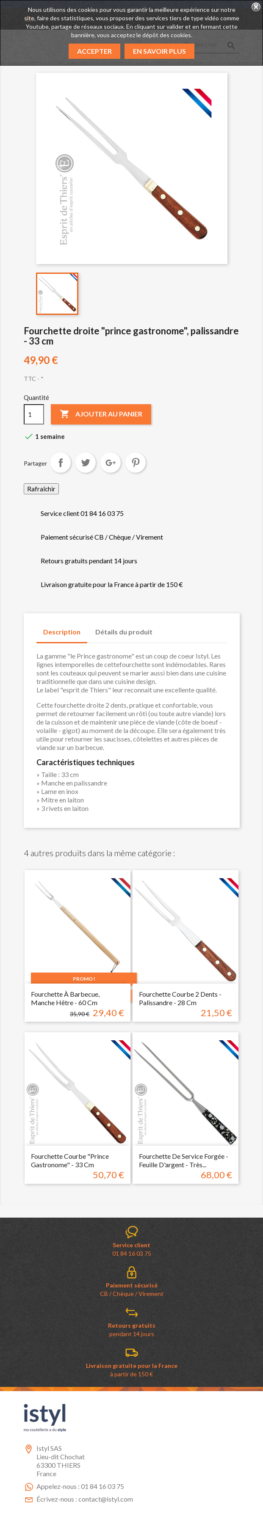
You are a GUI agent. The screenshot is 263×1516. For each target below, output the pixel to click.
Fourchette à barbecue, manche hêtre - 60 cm (65, 998)
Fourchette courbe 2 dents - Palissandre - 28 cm (180, 998)
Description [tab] (61, 632)
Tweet (85, 462)
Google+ (110, 462)
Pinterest (135, 462)
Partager (60, 462)
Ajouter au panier (101, 414)
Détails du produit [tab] (123, 632)
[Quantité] (34, 414)
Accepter (94, 51)
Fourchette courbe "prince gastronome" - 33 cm (70, 1160)
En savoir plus (159, 51)
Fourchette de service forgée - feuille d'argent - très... (183, 1160)
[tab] (167, 628)
